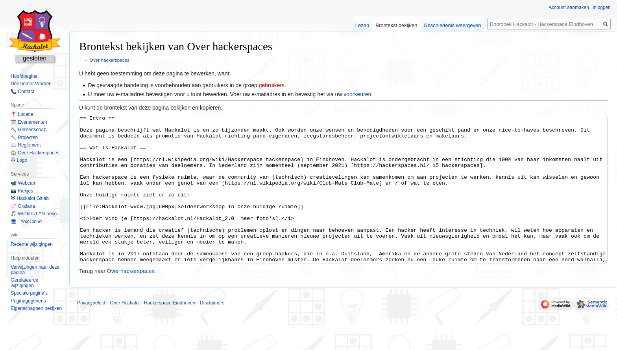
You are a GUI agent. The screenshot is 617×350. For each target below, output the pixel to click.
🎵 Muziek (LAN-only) (34, 213)
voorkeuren (357, 94)
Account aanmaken (569, 7)
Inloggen (602, 7)
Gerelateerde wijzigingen (24, 282)
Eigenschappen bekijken (36, 308)
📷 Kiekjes (22, 191)
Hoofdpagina (24, 76)
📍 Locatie (22, 114)
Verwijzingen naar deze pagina (35, 269)
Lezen (362, 25)
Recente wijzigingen (32, 244)
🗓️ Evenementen (29, 122)
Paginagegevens (28, 301)
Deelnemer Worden (31, 83)
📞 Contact (22, 91)
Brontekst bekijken (396, 25)
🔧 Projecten (24, 137)
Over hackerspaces (109, 59)
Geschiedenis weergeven (452, 25)
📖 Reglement (26, 145)
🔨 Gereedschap (28, 129)
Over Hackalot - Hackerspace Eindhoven (152, 332)
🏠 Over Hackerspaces (35, 153)
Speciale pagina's (29, 293)
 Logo (19, 160)
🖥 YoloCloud (26, 221)
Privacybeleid (91, 332)
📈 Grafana (23, 206)
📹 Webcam (23, 183)
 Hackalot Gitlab (30, 198)
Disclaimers (212, 332)
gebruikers (271, 85)
